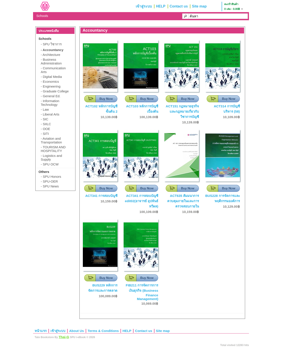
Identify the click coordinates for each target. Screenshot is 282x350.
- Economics (50, 81)
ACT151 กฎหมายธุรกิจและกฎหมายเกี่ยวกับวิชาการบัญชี (182, 111)
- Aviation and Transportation (51, 140)
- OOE (45, 129)
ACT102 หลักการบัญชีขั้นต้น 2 (101, 108)
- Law (45, 109)
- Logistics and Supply (51, 157)
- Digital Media (51, 77)
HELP (160, 6)
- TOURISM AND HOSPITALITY (53, 149)
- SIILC (46, 124)
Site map (199, 6)
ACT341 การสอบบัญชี (101, 196)
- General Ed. (50, 96)
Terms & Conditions (103, 331)
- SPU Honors (51, 176)
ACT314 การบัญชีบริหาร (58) (227, 108)
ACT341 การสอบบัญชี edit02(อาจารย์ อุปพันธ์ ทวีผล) (141, 201)
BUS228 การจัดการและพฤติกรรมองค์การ (222, 198)
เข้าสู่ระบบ (144, 6)
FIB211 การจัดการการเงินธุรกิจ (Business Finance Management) (142, 292)
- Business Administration (51, 61)
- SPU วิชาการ (51, 44)
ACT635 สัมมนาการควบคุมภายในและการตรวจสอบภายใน (183, 201)
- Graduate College (55, 91)
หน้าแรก (41, 331)
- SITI (45, 134)
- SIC (44, 119)
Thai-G (64, 337)
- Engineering (50, 86)
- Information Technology (50, 102)
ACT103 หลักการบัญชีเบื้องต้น (142, 108)
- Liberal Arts (50, 114)
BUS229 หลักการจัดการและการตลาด (102, 287)
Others (44, 172)
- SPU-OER (49, 181)
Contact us (179, 6)
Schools (42, 16)
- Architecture (50, 55)
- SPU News (50, 186)
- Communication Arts (53, 70)
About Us (76, 331)
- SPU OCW (50, 164)
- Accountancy (52, 50)
